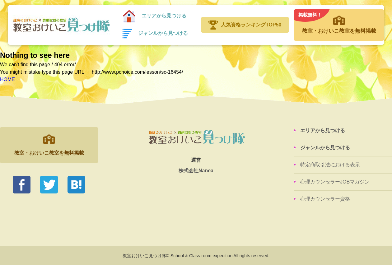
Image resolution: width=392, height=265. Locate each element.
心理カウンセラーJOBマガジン (335, 181)
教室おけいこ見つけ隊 (60, 24)
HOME (7, 79)
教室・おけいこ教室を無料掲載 (339, 21)
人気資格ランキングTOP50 (251, 24)
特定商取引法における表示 (330, 164)
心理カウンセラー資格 (325, 199)
